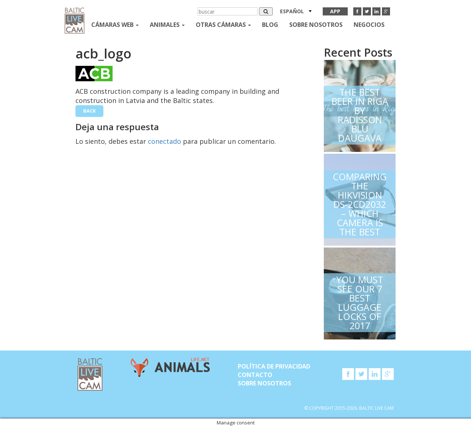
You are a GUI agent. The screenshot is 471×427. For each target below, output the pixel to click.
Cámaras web (115, 25)
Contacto (255, 375)
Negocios (369, 25)
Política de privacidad (274, 366)
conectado (164, 141)
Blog (270, 25)
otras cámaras (223, 25)
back (89, 110)
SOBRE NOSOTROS (316, 25)
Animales (167, 25)
